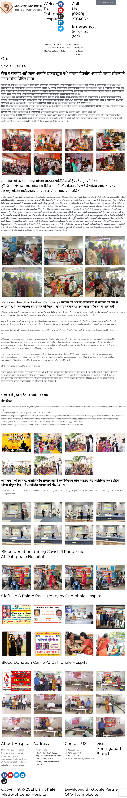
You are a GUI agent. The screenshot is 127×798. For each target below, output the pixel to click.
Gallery (78, 53)
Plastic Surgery (74, 50)
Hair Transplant (63, 53)
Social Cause (66, 56)
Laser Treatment (53, 50)
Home (68, 44)
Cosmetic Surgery (73, 47)
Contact (79, 56)
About (78, 44)
